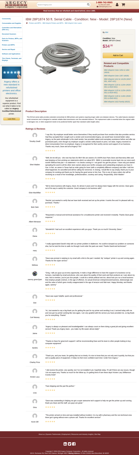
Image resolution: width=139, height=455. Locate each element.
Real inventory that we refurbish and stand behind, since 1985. (69, 11)
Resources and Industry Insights (82, 434)
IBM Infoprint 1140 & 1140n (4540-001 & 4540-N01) (117, 97)
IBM (106, 32)
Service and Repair (8, 49)
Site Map (97, 434)
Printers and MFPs (8, 45)
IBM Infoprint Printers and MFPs (53, 23)
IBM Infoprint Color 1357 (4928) (116, 76)
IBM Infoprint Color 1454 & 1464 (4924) (116, 71)
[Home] (27, 23)
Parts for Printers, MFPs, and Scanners (12, 39)
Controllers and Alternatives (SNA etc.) (11, 28)
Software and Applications (11, 54)
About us (42, 434)
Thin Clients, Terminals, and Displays (11, 59)
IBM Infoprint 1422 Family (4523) (117, 102)
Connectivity (6, 19)
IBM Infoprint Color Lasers (73, 23)
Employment (66, 434)
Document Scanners (9, 34)
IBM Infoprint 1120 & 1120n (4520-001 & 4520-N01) (117, 86)
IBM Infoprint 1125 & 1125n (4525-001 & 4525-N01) (117, 91)
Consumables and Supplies (11, 23)
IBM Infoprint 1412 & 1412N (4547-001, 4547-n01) (117, 80)
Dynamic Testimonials (53, 434)
